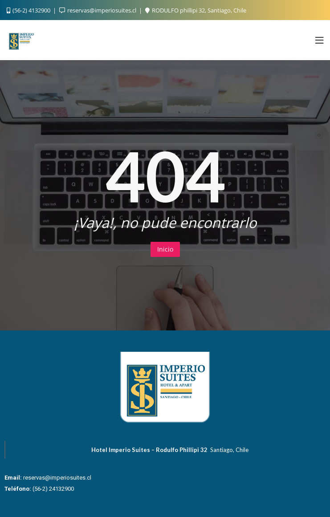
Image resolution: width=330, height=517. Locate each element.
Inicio (165, 249)
